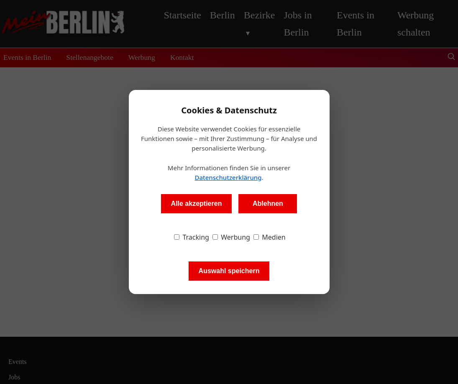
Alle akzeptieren (196, 203)
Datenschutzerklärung (227, 177)
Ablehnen (268, 203)
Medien (269, 237)
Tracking (191, 237)
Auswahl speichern (229, 270)
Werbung (231, 237)
